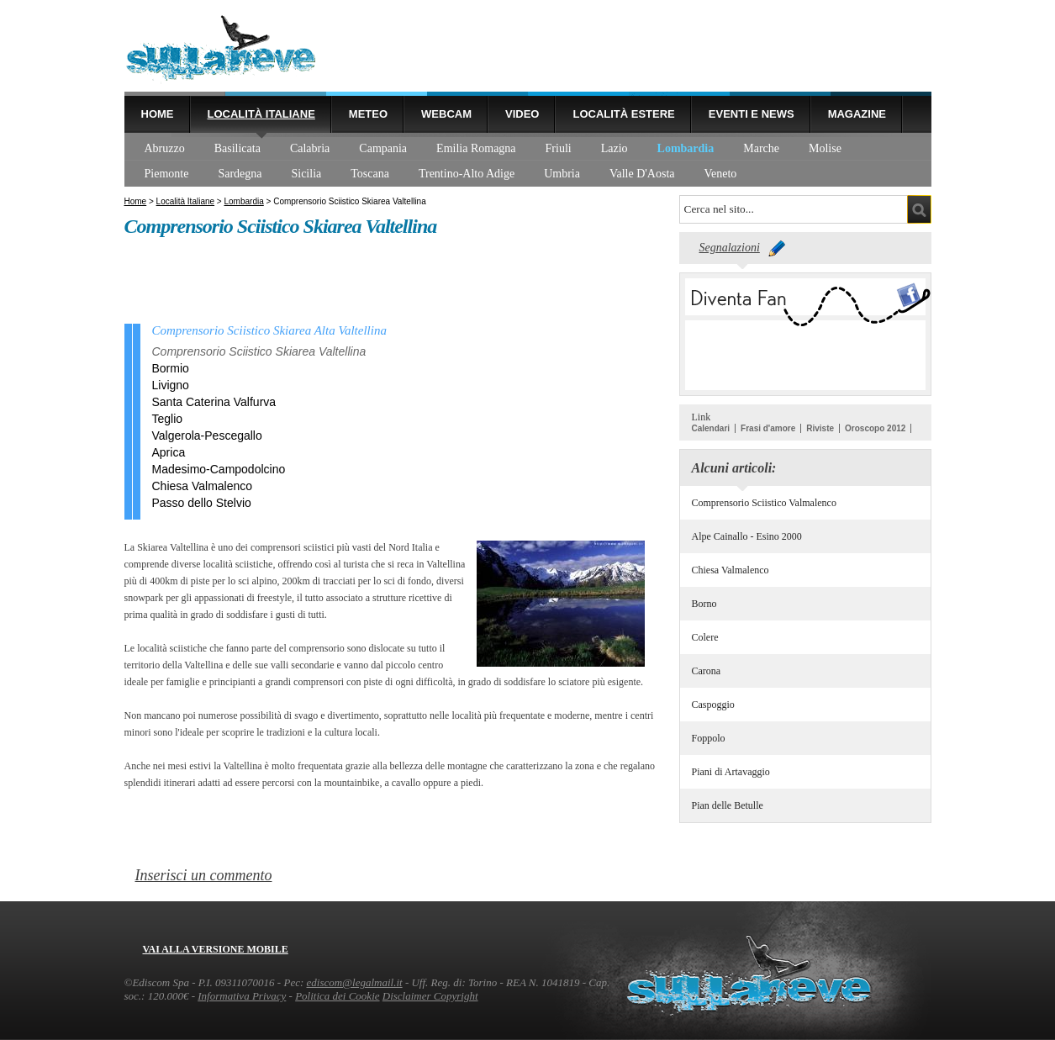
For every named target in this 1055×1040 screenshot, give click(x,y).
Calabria (310, 148)
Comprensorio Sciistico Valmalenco (764, 503)
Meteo (368, 114)
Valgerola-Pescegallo (207, 435)
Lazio (614, 148)
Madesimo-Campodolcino (219, 469)
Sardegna (239, 173)
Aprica (169, 452)
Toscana (370, 173)
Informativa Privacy (242, 996)
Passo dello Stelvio (201, 502)
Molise (825, 148)
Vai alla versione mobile (215, 949)
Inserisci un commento (203, 875)
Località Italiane (261, 114)
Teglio (167, 418)
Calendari (711, 428)
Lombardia (686, 148)
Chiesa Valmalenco (730, 570)
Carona (706, 671)
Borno (704, 604)
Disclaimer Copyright (430, 996)
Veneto (720, 173)
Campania (383, 148)
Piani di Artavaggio (731, 772)
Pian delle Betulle (727, 805)
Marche (761, 148)
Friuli (559, 148)
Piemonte (167, 173)
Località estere (623, 114)
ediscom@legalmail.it (355, 982)
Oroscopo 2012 (875, 428)
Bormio (170, 368)
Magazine (857, 114)
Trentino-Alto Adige (466, 173)
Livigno (170, 385)
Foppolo (708, 738)
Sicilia (306, 173)
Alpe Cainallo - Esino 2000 (747, 536)
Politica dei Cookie (337, 996)
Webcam (446, 114)
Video (522, 114)
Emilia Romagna (475, 148)
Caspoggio (713, 704)
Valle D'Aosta (642, 173)
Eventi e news (751, 114)
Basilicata (237, 148)
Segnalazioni (729, 247)
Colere (705, 637)
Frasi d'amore (768, 428)
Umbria (562, 173)
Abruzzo (165, 148)
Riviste (820, 428)
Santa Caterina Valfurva (214, 402)
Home (157, 114)
